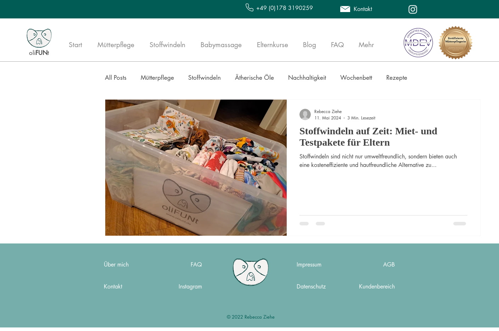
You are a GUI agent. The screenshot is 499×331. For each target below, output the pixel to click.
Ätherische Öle (254, 78)
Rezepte (396, 78)
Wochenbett (356, 78)
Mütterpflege (157, 78)
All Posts (116, 78)
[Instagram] (413, 9)
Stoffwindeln (204, 78)
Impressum (309, 264)
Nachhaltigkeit (307, 78)
